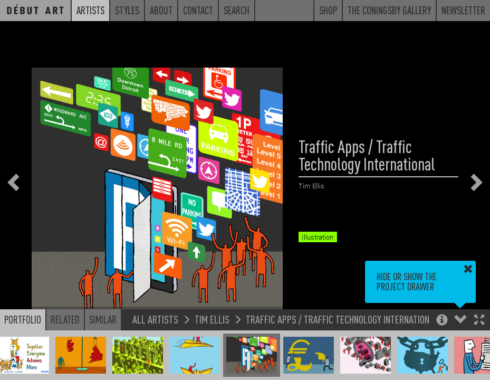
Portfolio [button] (22, 319)
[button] (479, 320)
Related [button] (65, 319)
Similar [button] (103, 319)
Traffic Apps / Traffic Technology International (342, 319)
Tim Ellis (212, 319)
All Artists (155, 319)
